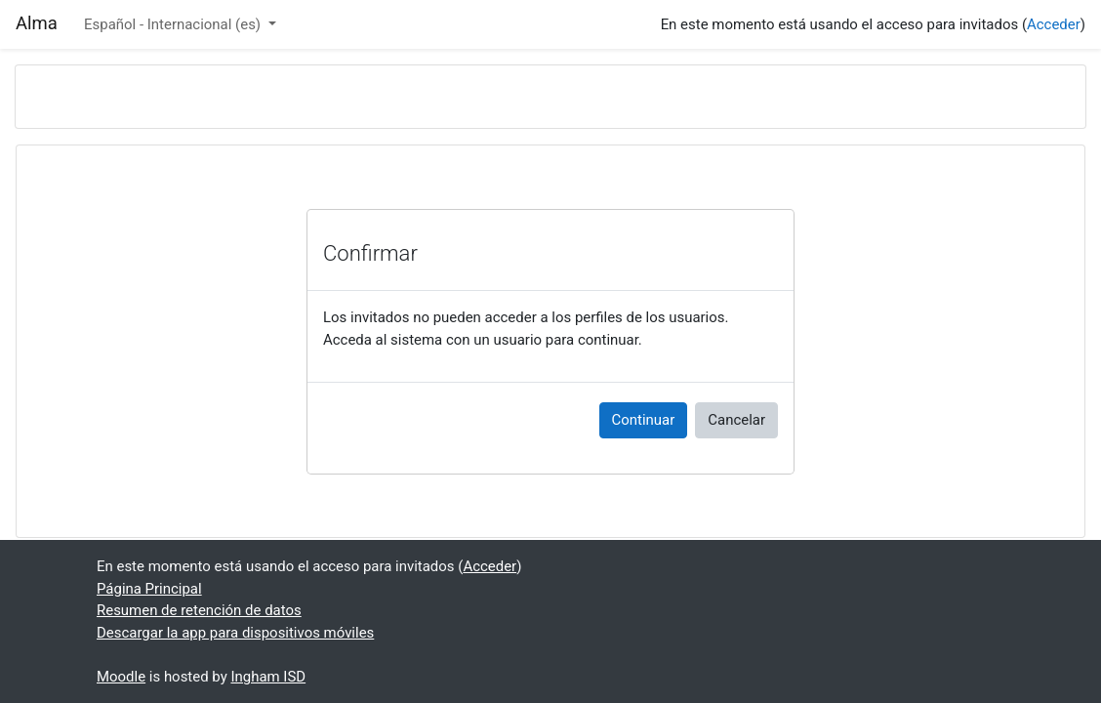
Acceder (1054, 24)
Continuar (643, 420)
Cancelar (736, 420)
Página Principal (149, 589)
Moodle (121, 676)
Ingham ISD (268, 676)
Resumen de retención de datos (199, 610)
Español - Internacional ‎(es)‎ (174, 24)
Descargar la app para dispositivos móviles (235, 632)
